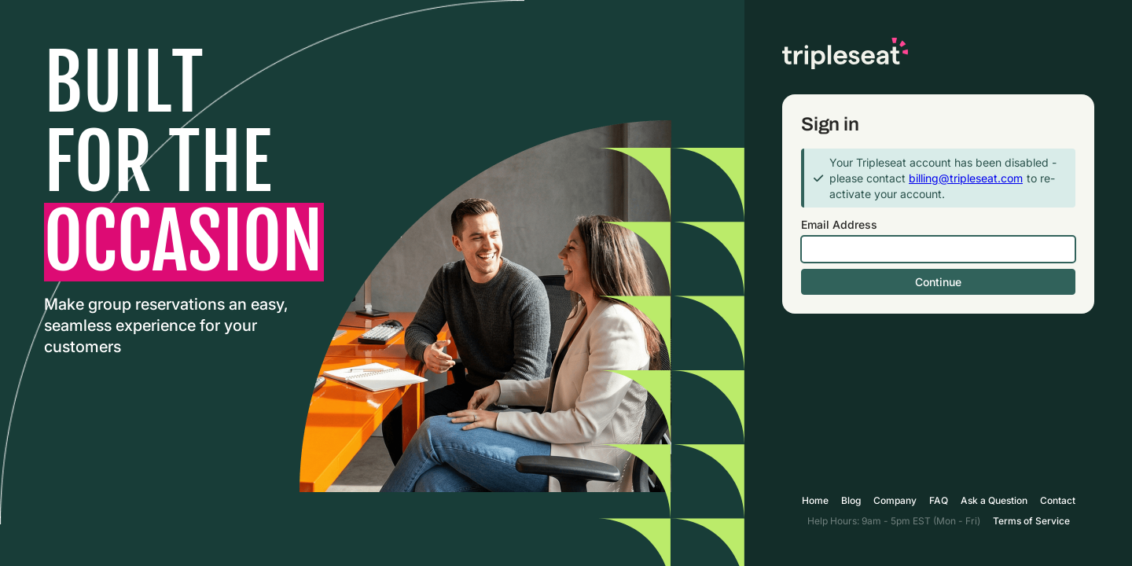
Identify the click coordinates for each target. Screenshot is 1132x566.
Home (815, 500)
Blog (851, 500)
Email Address (839, 224)
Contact (1057, 500)
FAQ (938, 500)
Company (895, 500)
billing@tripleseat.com (966, 178)
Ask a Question (994, 500)
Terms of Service (1031, 521)
